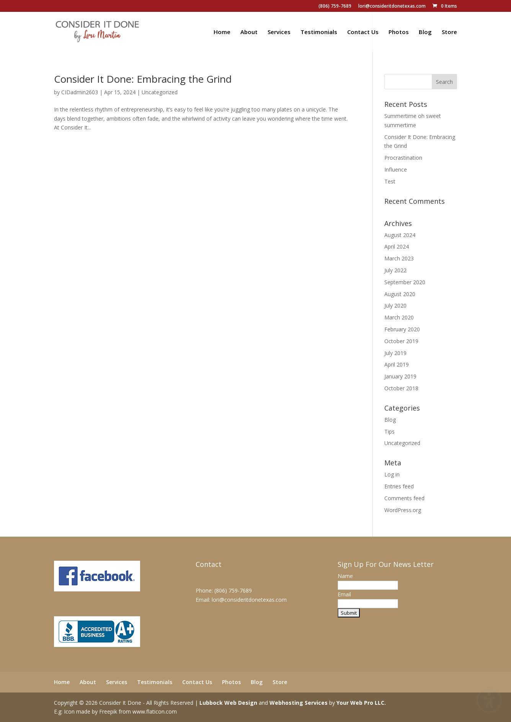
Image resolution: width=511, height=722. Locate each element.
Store (449, 32)
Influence (395, 169)
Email (344, 594)
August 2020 (399, 294)
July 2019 (395, 353)
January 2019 (400, 376)
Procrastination (403, 157)
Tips (389, 431)
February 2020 (402, 329)
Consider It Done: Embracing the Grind (143, 79)
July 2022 (395, 270)
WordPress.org (402, 510)
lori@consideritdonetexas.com (392, 6)
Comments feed (404, 498)
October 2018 (401, 388)
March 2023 (399, 258)
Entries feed (399, 486)
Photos (399, 32)
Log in (392, 474)
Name (345, 576)
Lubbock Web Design (228, 702)
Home (222, 32)
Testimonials (318, 32)
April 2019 (396, 364)
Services (279, 32)
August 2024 (399, 235)
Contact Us (363, 32)
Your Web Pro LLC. (361, 702)
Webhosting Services (298, 702)
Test (389, 181)
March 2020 (399, 317)
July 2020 (395, 305)
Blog (425, 32)
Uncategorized (160, 92)
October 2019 (401, 341)
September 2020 (404, 282)
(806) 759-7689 (334, 6)
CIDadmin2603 (79, 92)
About (249, 32)
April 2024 (396, 246)
